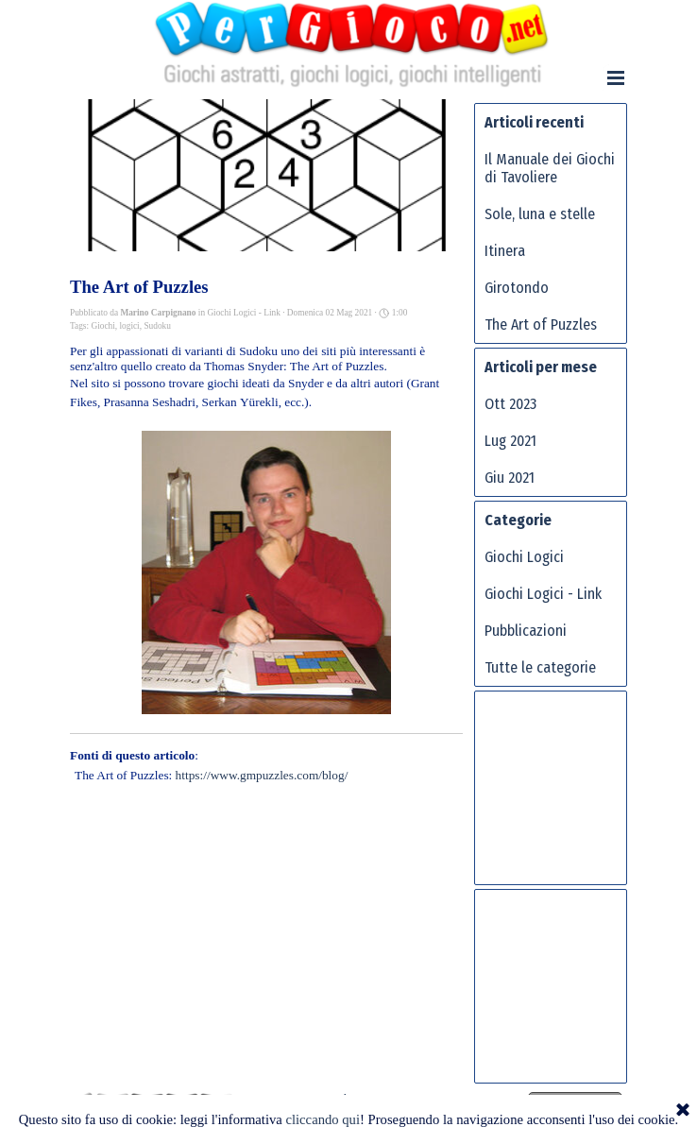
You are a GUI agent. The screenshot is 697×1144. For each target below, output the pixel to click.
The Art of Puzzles (540, 324)
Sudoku (157, 326)
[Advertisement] (560, 795)
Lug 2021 (510, 441)
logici (129, 326)
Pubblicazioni (525, 631)
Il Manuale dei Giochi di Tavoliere (549, 168)
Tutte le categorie (540, 667)
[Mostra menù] (616, 77)
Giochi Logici (524, 557)
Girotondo (516, 288)
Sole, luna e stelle (539, 214)
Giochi (102, 326)
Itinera (504, 251)
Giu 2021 (509, 478)
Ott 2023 (510, 404)
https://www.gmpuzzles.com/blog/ (262, 775)
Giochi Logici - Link (543, 594)
